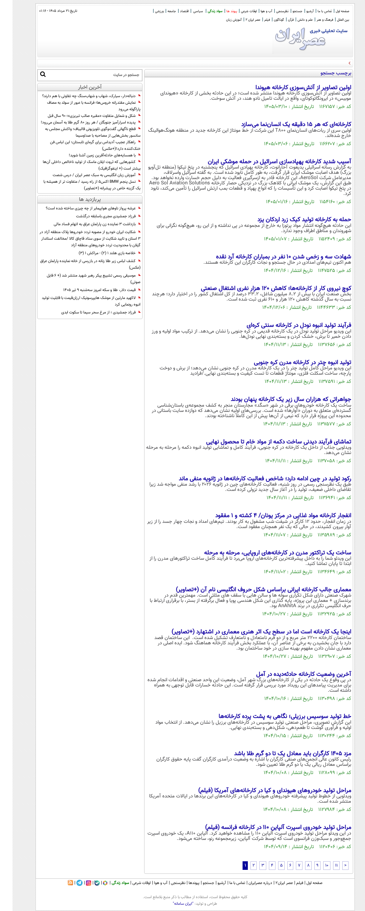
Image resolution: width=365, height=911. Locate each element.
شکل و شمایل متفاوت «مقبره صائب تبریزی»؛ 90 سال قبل (81, 116)
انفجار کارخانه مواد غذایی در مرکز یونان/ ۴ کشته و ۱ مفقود (271, 516)
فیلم (254, 19)
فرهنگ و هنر (312, 19)
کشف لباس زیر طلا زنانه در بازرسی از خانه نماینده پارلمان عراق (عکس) (78, 264)
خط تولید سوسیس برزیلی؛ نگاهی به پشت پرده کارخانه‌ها (272, 716)
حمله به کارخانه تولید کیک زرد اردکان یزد (292, 220)
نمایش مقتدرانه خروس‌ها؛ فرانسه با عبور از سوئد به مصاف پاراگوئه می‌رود (81, 106)
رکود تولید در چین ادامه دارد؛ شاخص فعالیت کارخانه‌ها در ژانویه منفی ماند (252, 479)
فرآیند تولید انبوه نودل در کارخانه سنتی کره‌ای (286, 325)
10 (314, 865)
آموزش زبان (221, 19)
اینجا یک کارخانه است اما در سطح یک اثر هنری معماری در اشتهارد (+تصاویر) (249, 632)
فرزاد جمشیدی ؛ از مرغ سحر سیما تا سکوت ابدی (88, 312)
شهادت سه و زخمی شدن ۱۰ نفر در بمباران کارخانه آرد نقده (271, 257)
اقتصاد (172, 11)
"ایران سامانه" (170, 904)
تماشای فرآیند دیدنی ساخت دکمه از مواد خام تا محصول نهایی (266, 442)
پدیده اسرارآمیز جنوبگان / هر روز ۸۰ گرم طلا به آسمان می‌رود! (78, 122)
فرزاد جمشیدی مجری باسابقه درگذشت (96, 216)
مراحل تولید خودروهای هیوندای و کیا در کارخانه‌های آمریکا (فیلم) (262, 790)
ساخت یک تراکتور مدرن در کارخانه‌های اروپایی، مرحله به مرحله (265, 553)
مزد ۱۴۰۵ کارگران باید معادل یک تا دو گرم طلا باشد (280, 754)
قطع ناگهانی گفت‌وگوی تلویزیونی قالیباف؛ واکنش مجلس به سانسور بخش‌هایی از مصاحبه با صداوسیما (80, 132)
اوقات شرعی (236, 11)
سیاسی (186, 11)
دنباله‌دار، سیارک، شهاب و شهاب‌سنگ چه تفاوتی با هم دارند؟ (79, 96)
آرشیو (297, 11)
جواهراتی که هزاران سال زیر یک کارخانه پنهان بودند (278, 399)
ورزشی (147, 11)
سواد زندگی (202, 11)
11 (324, 865)
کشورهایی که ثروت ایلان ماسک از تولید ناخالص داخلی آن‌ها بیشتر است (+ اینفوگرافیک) (79, 165)
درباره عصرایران (248, 883)
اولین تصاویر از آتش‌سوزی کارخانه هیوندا (291, 88)
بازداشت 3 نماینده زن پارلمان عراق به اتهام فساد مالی (84, 224)
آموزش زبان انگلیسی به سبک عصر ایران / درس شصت (84, 175)
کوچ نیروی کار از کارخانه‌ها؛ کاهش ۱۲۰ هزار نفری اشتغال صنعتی (263, 288)
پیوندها (181, 883)
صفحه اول (330, 11)
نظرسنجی (270, 11)
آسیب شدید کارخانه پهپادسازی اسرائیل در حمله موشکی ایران (267, 162)
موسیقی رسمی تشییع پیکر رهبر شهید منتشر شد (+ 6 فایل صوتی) (81, 279)
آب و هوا (254, 11)
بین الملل (331, 19)
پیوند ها (219, 11)
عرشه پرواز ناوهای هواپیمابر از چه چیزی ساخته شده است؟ (80, 208)
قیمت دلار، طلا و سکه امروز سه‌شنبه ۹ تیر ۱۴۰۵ (89, 290)
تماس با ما (312, 11)
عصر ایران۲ (271, 883)
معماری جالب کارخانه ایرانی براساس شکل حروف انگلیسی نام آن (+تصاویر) (251, 590)
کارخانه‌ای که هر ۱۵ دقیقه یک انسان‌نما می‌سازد (284, 124)
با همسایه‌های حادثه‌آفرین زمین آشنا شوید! (92, 155)
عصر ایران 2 (240, 19)
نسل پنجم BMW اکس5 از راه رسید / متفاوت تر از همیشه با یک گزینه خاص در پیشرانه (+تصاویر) (79, 185)
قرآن (278, 19)
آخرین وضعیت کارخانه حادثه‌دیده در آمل (291, 674)
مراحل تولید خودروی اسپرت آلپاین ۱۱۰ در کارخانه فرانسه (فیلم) (266, 827)
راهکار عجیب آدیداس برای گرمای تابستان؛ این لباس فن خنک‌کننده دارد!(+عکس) (83, 145)
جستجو (285, 11)
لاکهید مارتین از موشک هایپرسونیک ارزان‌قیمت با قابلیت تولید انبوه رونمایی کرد (78, 301)
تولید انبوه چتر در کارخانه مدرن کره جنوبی (290, 362)
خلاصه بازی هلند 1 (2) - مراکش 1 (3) (97, 253)
